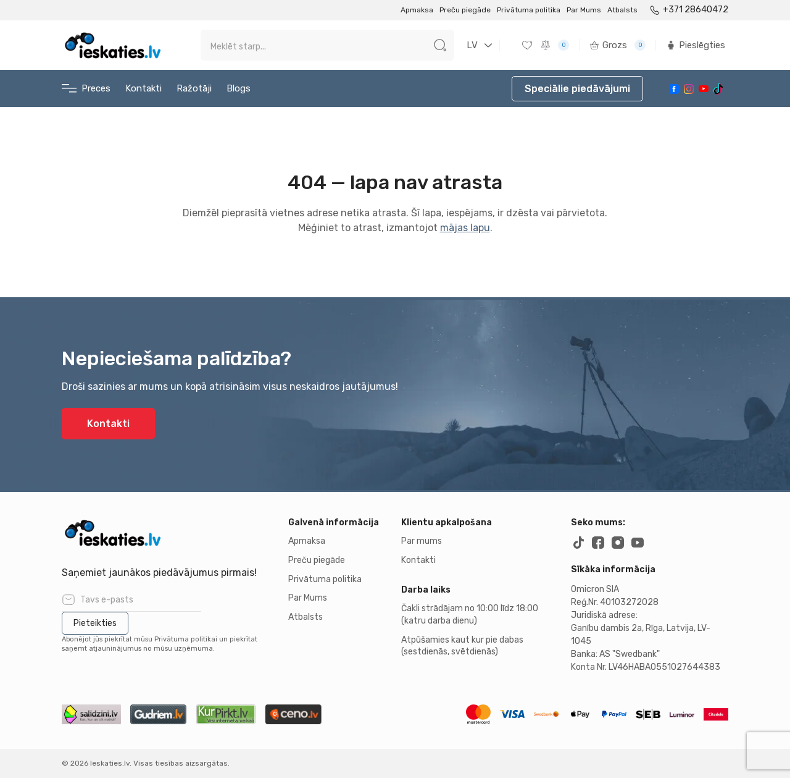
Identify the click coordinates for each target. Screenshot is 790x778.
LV (472, 45)
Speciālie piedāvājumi (577, 89)
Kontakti (143, 88)
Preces (86, 88)
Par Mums (584, 10)
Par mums (421, 541)
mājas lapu (465, 228)
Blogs (239, 88)
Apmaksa (417, 10)
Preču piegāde (465, 10)
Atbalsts (622, 10)
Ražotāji (194, 88)
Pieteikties (95, 623)
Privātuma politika (528, 10)
